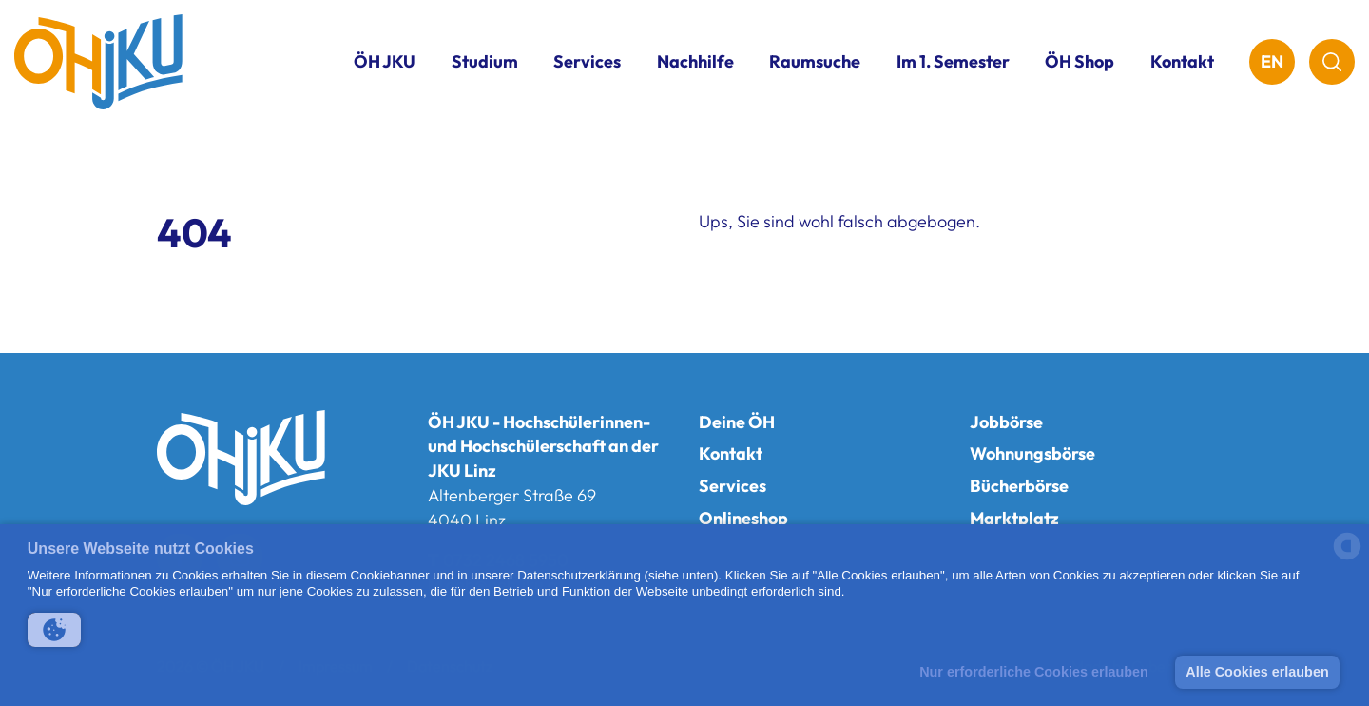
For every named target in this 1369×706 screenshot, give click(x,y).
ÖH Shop (1079, 61)
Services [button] (587, 61)
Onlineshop (743, 518)
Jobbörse (1006, 422)
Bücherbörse (1019, 486)
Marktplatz (1014, 518)
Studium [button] (485, 61)
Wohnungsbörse (1032, 453)
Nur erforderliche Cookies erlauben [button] (1033, 671)
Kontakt (1182, 61)
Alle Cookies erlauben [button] (1257, 671)
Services (732, 486)
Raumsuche (814, 61)
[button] (54, 630)
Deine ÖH (737, 422)
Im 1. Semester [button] (953, 61)
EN (1272, 61)
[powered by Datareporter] (1347, 558)
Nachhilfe (695, 61)
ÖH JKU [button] (384, 61)
